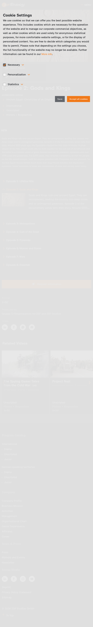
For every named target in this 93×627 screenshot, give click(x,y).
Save (59, 99)
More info (46, 54)
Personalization (17, 74)
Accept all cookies (78, 99)
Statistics (13, 84)
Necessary (14, 64)
